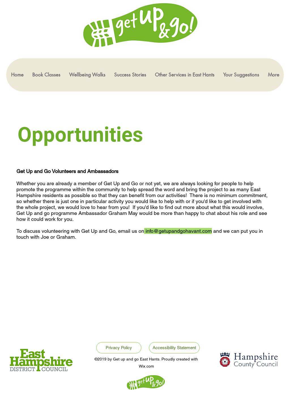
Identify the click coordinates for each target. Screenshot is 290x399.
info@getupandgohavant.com (179, 231)
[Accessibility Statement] (174, 347)
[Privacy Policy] (118, 347)
